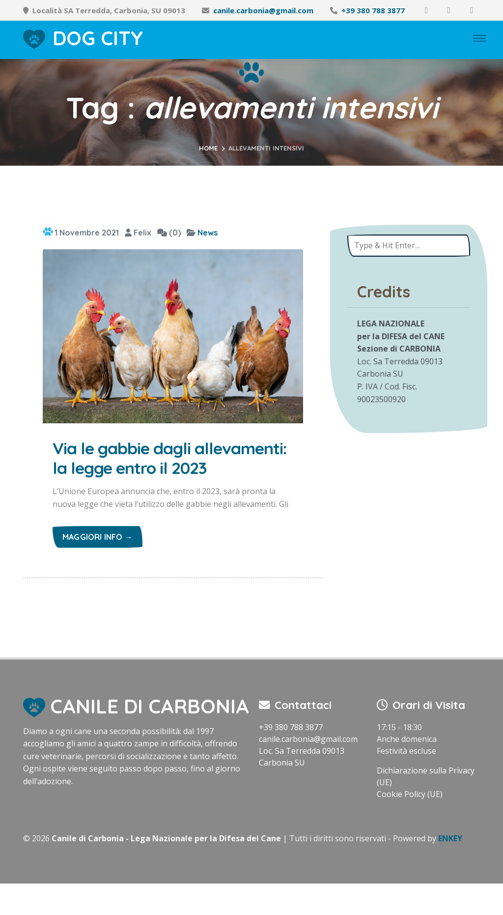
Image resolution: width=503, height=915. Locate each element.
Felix (138, 232)
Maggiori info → (97, 568)
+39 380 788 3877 (373, 10)
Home (208, 148)
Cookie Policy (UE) (410, 825)
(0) (169, 232)
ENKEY (450, 869)
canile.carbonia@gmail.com (263, 10)
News (207, 232)
